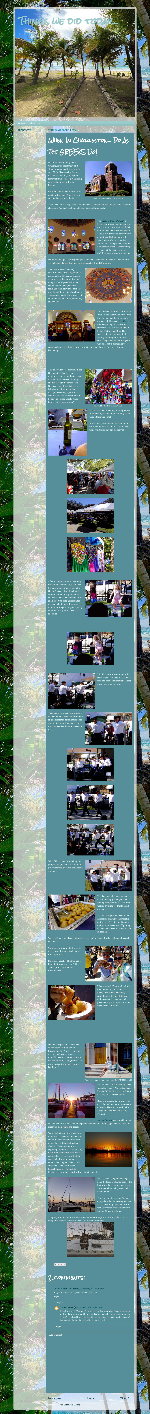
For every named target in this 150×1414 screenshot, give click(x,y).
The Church (124, 321)
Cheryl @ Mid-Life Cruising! (67, 1289)
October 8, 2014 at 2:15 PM (92, 1289)
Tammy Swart (66, 1307)
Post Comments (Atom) (70, 1405)
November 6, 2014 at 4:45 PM (89, 1307)
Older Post (126, 1398)
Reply (56, 1296)
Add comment (55, 1335)
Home (21, 123)
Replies (60, 1302)
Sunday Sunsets (104, 1120)
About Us (35, 123)
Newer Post (55, 1398)
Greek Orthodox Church (112, 220)
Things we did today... (68, 21)
